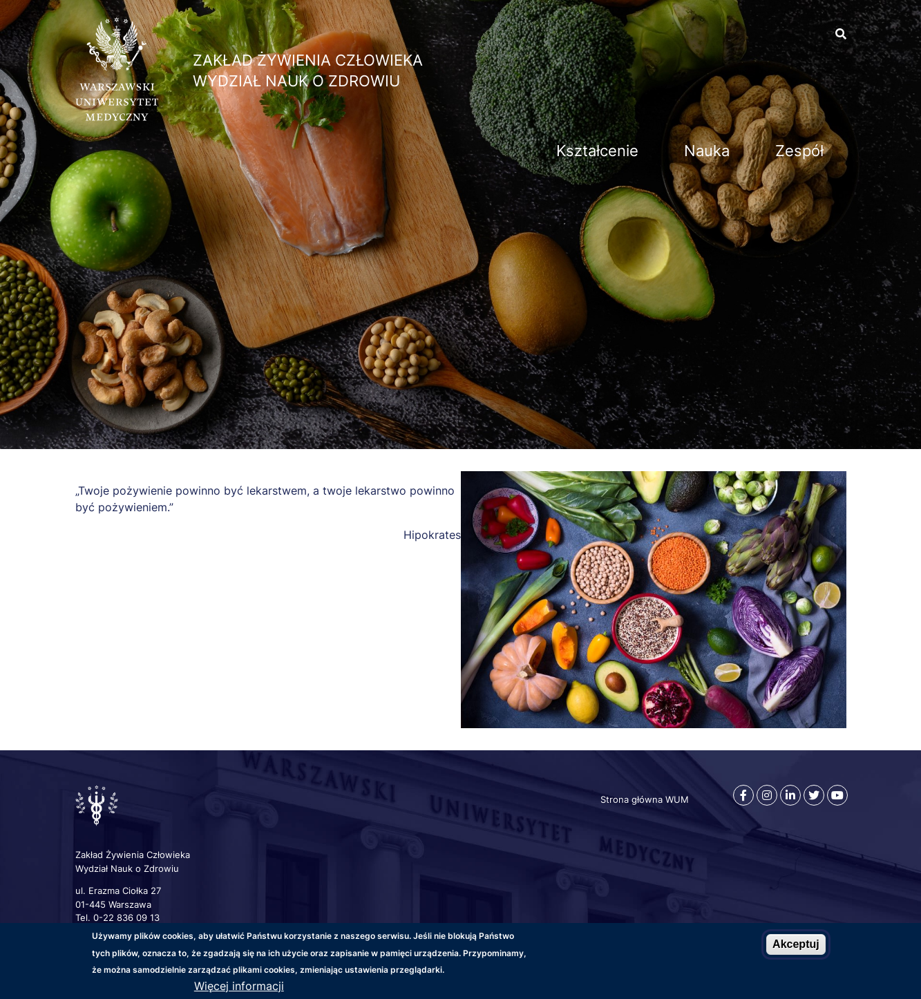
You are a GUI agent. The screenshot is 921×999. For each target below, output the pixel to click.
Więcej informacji (239, 986)
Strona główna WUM (644, 799)
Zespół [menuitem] (799, 151)
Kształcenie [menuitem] (597, 151)
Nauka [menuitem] (707, 151)
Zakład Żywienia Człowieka (308, 60)
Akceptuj (795, 944)
